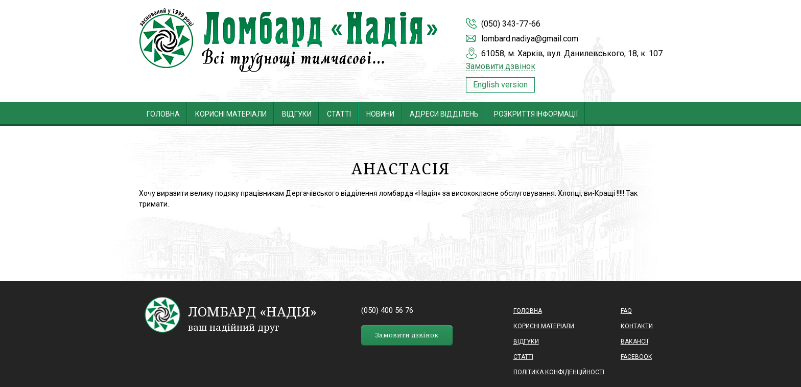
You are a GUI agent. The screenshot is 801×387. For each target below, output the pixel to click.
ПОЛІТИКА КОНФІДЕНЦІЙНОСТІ (558, 372)
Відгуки (297, 114)
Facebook (636, 356)
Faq (626, 310)
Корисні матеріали (231, 114)
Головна (163, 114)
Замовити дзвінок (500, 66)
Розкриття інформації (536, 114)
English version (500, 84)
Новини (380, 114)
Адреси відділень (444, 114)
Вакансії (634, 341)
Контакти (637, 326)
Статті (339, 114)
